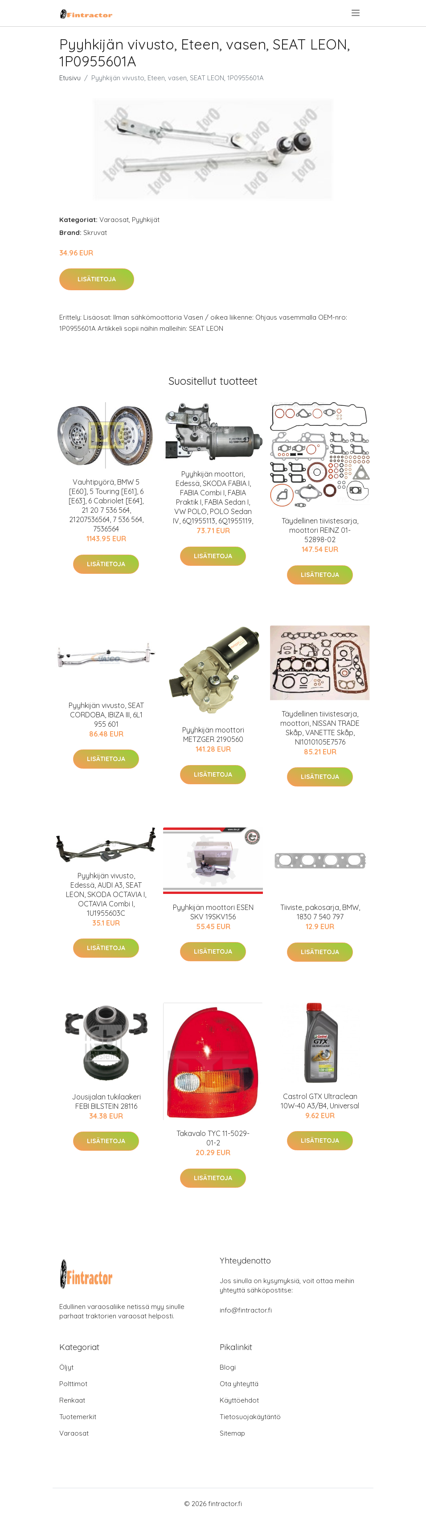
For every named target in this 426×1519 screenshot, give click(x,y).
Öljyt (66, 1367)
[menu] (356, 13)
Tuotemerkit (77, 1416)
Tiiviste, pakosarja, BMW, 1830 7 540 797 (320, 912)
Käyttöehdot (239, 1400)
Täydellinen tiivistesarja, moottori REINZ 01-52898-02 (320, 530)
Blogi (228, 1367)
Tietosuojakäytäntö (250, 1416)
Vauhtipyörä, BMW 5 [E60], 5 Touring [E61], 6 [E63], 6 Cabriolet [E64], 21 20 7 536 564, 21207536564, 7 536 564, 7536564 (106, 505)
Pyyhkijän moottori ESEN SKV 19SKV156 (213, 912)
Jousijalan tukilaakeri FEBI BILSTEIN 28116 (106, 1101)
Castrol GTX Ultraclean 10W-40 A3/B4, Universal (320, 1101)
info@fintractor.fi (246, 1310)
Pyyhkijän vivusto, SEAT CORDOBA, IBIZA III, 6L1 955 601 (106, 715)
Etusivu (70, 78)
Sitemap (232, 1433)
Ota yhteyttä (239, 1383)
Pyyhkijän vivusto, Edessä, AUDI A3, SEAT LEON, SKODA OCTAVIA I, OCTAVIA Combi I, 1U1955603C (106, 894)
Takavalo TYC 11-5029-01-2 (213, 1138)
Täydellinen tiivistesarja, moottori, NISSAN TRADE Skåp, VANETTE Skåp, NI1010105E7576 (320, 727)
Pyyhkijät (146, 219)
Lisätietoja (97, 279)
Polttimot (73, 1383)
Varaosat (114, 219)
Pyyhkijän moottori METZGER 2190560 (213, 734)
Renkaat (72, 1400)
